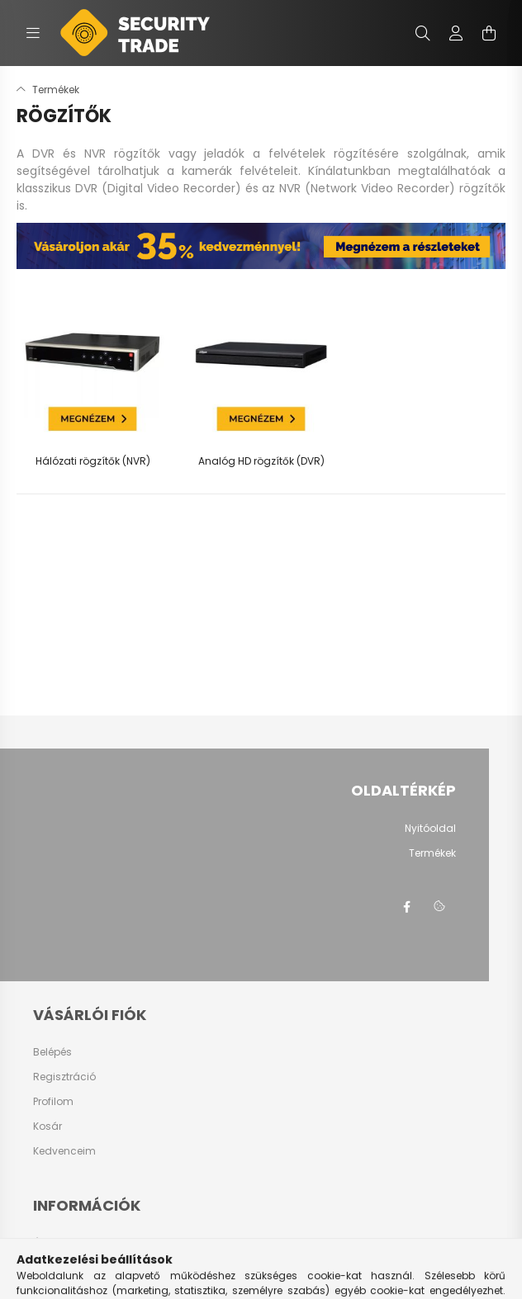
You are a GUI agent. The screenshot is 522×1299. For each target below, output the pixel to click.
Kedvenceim (64, 1151)
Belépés (52, 1052)
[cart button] (488, 33)
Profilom (53, 1102)
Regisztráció (64, 1077)
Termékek (432, 853)
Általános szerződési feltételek (108, 1243)
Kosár (47, 1126)
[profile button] (455, 33)
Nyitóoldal (430, 828)
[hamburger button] (33, 33)
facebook (406, 906)
